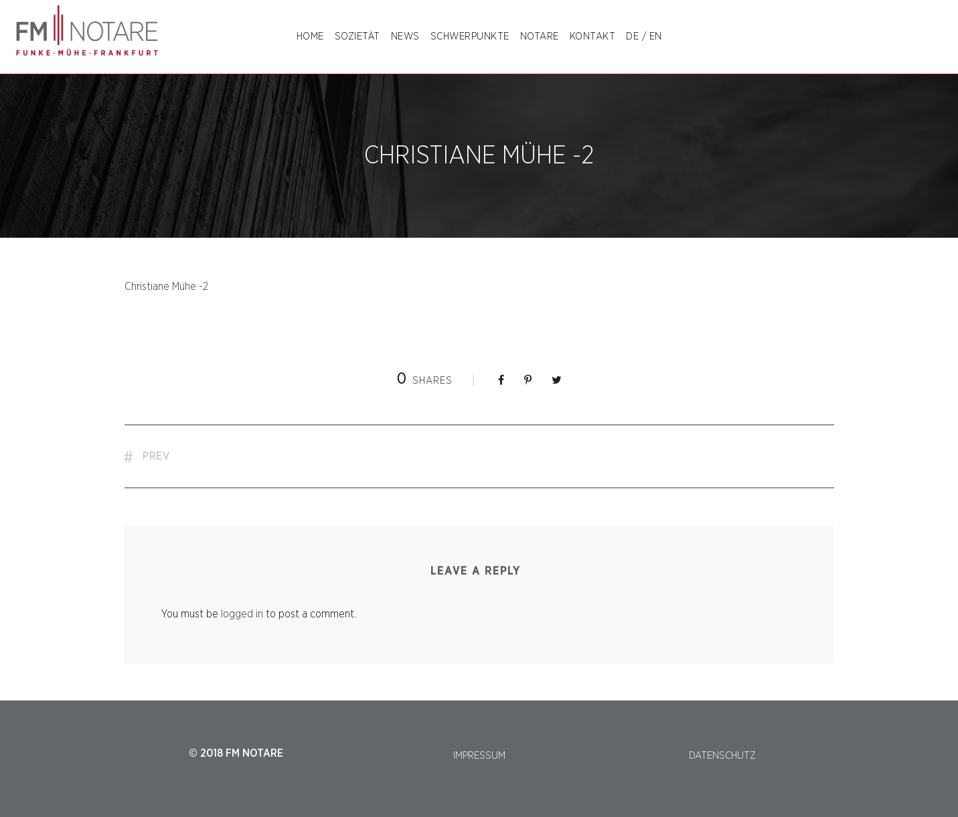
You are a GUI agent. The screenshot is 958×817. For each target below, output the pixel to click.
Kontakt (593, 36)
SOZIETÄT (357, 36)
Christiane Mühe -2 (166, 286)
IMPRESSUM (479, 756)
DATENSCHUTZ (722, 756)
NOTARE (539, 36)
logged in (242, 614)
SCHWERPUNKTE (469, 36)
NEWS (405, 36)
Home (310, 36)
